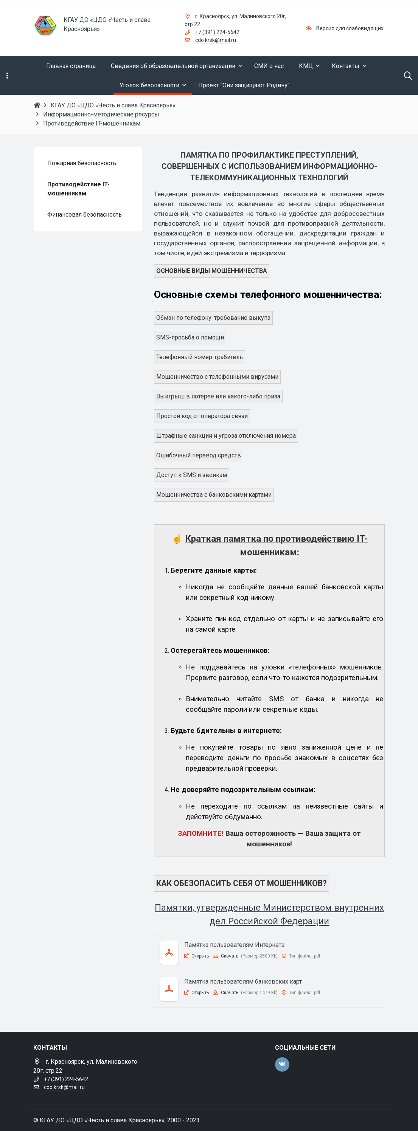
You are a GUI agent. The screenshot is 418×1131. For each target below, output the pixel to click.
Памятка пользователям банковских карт (243, 981)
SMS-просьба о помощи (190, 337)
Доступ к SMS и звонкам (191, 475)
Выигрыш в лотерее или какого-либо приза (218, 396)
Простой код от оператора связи (202, 416)
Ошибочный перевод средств (198, 455)
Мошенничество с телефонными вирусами (217, 376)
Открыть (200, 956)
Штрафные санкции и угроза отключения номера (226, 435)
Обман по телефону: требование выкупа (213, 317)
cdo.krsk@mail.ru (215, 40)
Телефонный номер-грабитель (199, 357)
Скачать (229, 956)
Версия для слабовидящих (350, 28)
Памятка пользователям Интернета (234, 944)
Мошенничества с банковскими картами (214, 494)
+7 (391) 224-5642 (217, 32)
